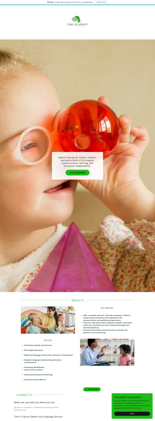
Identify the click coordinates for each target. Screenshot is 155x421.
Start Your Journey (77, 173)
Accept (132, 414)
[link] (77, 21)
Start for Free (101, 2)
